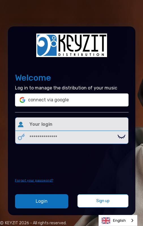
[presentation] (72, 161)
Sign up (103, 200)
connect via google (44, 100)
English (114, 220)
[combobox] (118, 220)
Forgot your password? (34, 180)
